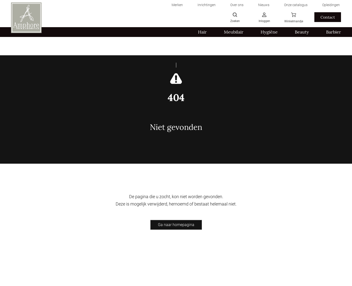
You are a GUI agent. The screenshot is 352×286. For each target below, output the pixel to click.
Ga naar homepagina (176, 224)
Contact (327, 17)
